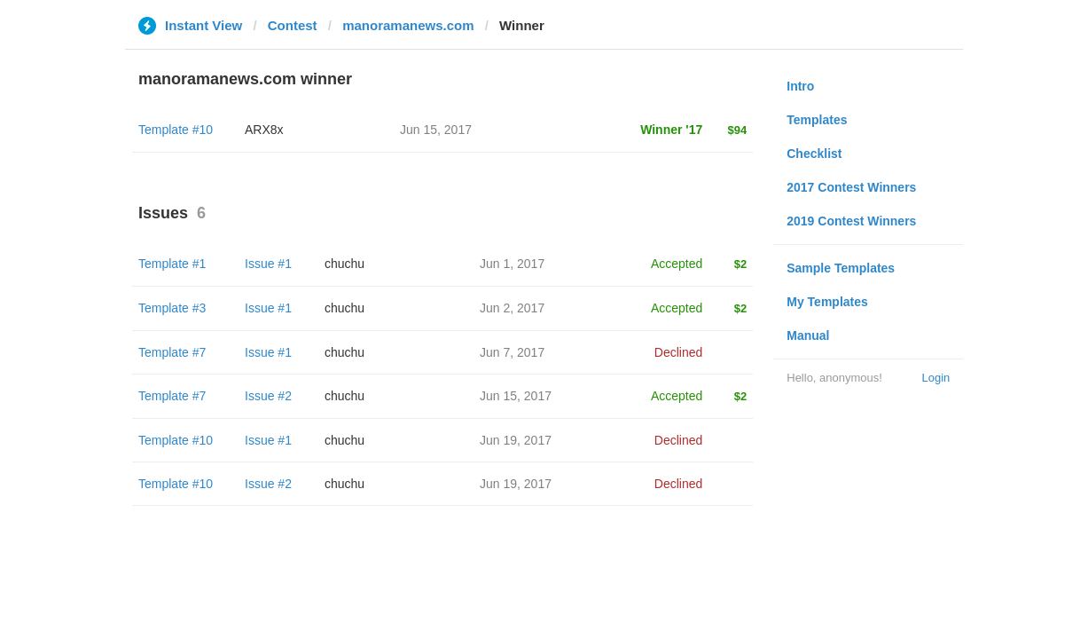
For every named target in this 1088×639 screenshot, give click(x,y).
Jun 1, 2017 (512, 263)
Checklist (814, 153)
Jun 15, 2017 (516, 396)
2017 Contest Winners (851, 187)
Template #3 (172, 308)
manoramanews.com (408, 25)
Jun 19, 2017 (516, 440)
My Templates (827, 302)
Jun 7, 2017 (512, 352)
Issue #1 (268, 263)
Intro (800, 86)
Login (935, 377)
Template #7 (172, 352)
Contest (292, 25)
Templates (817, 120)
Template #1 (172, 263)
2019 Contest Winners (851, 221)
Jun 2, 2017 (512, 308)
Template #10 (175, 129)
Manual (808, 335)
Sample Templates (841, 268)
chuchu (344, 263)
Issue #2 (268, 396)
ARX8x (264, 129)
